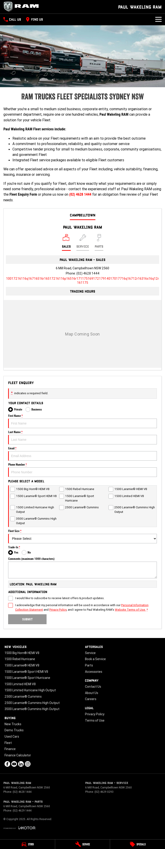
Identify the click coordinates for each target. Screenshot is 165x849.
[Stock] (27, 844)
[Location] (66, 242)
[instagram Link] (28, 764)
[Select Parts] (99, 242)
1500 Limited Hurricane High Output (30, 690)
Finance (10, 749)
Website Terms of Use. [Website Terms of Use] (130, 610)
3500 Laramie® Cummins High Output (32, 709)
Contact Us (93, 687)
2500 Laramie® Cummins (23, 696)
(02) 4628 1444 (80, 194)
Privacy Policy (94, 714)
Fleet (8, 743)
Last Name (82, 437)
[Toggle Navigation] (158, 19)
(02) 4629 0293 (103, 791)
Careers (90, 699)
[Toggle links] (19, 827)
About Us (91, 693)
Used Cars (12, 736)
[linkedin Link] (21, 764)
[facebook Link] (7, 764)
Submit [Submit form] (27, 619)
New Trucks (13, 724)
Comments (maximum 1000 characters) (82, 567)
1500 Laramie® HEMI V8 (22, 665)
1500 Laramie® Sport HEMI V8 (26, 672)
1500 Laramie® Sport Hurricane (27, 678)
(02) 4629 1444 (22, 810)
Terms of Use (94, 720)
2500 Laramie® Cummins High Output (32, 703)
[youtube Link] (14, 764)
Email (82, 454)
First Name (82, 421)
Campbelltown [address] (82, 215)
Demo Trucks (14, 730)
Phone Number (82, 470)
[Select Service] (82, 242)
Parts (89, 665)
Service (90, 653)
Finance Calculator (18, 755)
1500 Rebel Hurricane (20, 659)
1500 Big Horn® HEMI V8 (22, 653)
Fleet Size (82, 536)
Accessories (93, 672)
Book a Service (95, 659)
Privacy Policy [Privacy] (57, 610)
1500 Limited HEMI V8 (20, 684)
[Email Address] (82, 281)
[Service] (82, 844)
